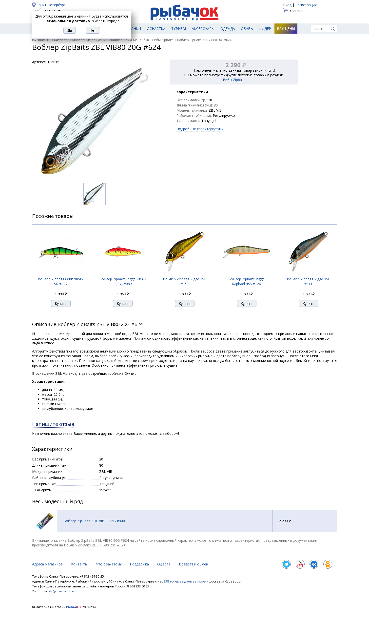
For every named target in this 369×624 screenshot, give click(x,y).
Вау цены (286, 28)
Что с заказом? (108, 564)
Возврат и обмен (193, 564)
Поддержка (139, 564)
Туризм (178, 28)
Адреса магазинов (47, 564)
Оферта (164, 564)
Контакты (79, 564)
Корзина (296, 10)
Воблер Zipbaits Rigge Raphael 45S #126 (246, 281)
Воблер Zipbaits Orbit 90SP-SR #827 (60, 281)
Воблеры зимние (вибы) (130, 40)
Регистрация (306, 4)
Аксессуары (203, 28)
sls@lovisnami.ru (61, 591)
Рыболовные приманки (88, 40)
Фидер (265, 28)
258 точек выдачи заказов (185, 581)
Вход (287, 4)
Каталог (60, 40)
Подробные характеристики (200, 128)
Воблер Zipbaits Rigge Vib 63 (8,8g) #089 (122, 281)
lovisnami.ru (41, 40)
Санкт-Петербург (51, 4)
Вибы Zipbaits (163, 40)
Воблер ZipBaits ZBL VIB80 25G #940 (94, 521)
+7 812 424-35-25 (46, 10)
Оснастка (156, 28)
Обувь (247, 28)
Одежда (227, 28)
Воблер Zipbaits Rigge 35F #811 (308, 281)
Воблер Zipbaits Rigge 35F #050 (184, 281)
